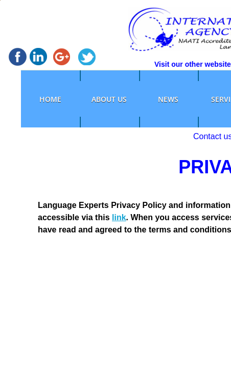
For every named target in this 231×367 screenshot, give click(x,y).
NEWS (168, 99)
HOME (50, 99)
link (119, 217)
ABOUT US (109, 99)
